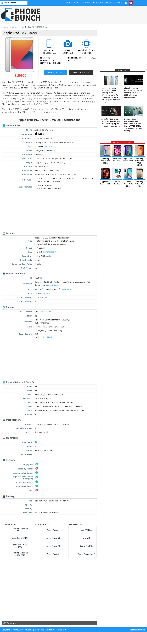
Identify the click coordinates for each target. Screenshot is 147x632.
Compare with (9, 524)
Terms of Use (62, 630)
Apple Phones (42, 524)
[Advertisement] (100, 14)
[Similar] (49, 337)
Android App (39, 630)
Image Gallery (56, 72)
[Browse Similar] (50, 252)
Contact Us (50, 630)
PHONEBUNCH (28, 14)
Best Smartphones (137, 630)
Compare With (81, 72)
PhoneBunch (18, 630)
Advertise (29, 630)
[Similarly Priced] (50, 146)
